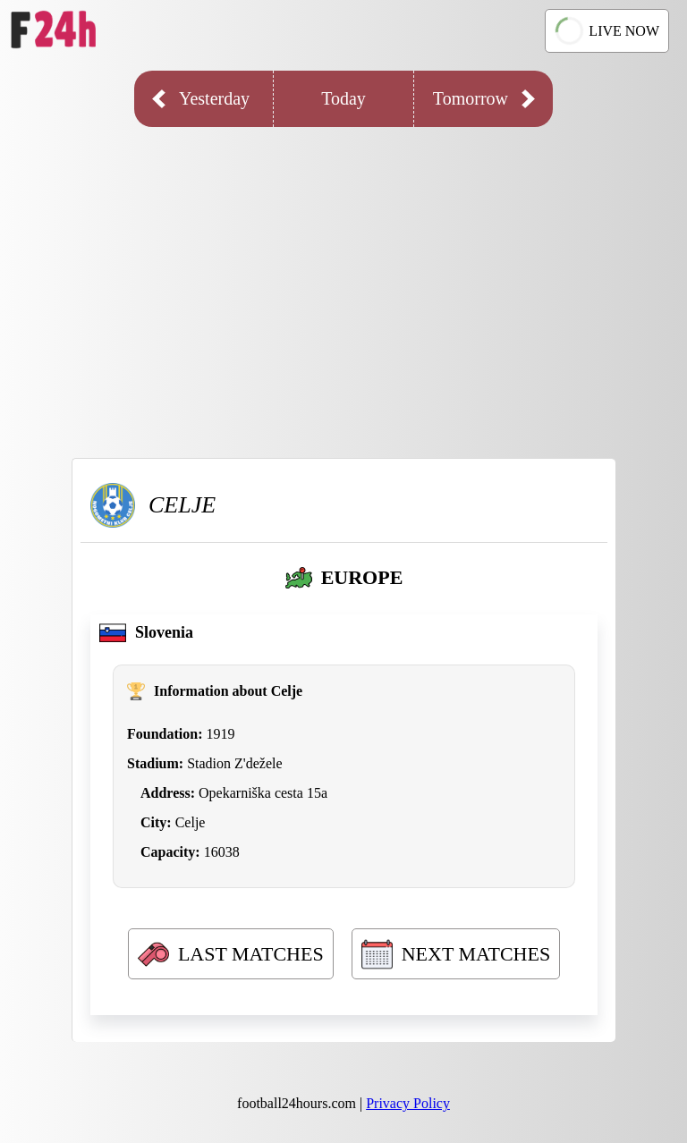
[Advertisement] (343, 279)
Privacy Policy (408, 1103)
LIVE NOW (606, 31)
